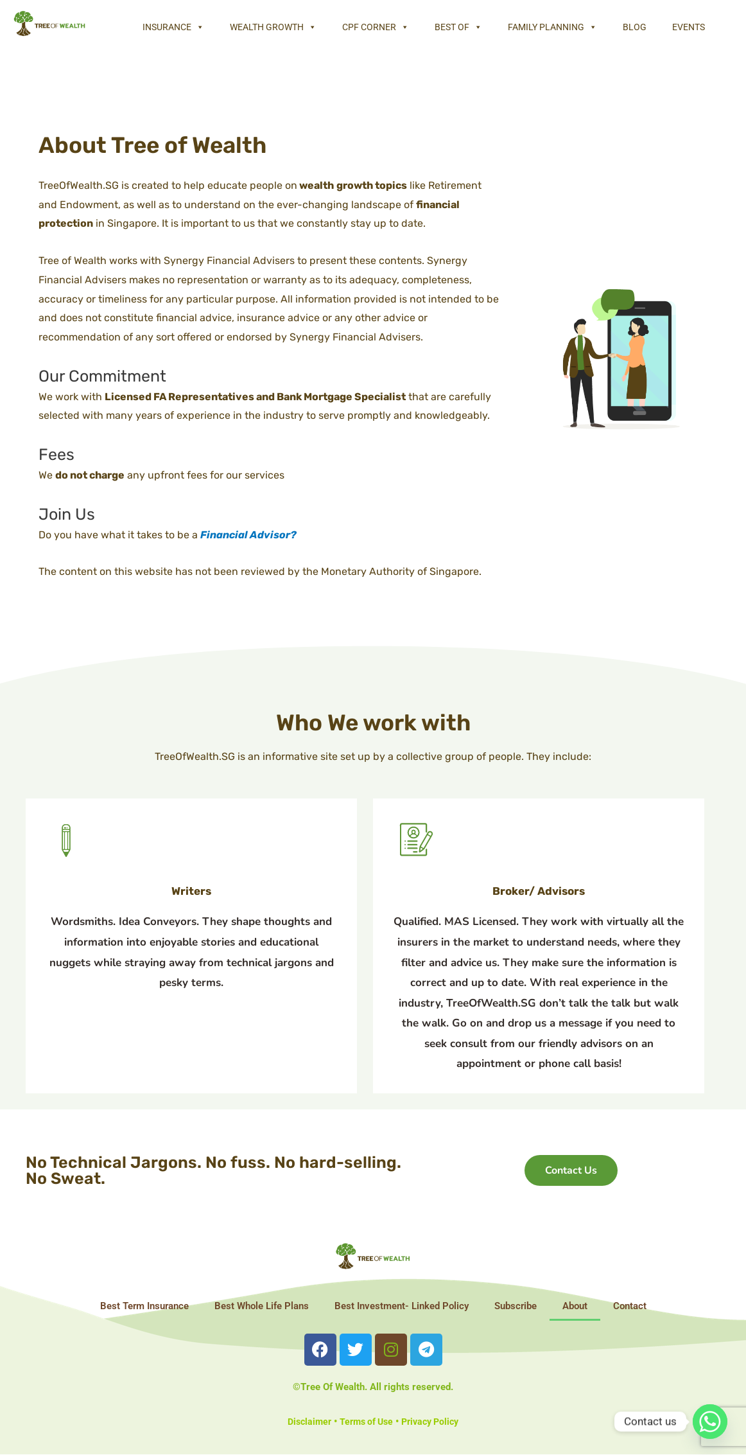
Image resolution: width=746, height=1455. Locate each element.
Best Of (458, 27)
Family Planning (552, 27)
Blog (634, 27)
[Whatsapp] (710, 1421)
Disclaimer (304, 1421)
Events (688, 27)
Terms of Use (365, 1421)
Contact (629, 1306)
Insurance (173, 27)
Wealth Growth (273, 27)
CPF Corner (375, 27)
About (574, 1306)
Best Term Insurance (144, 1306)
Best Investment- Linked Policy (401, 1306)
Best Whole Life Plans (261, 1306)
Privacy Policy (434, 1421)
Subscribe (515, 1306)
